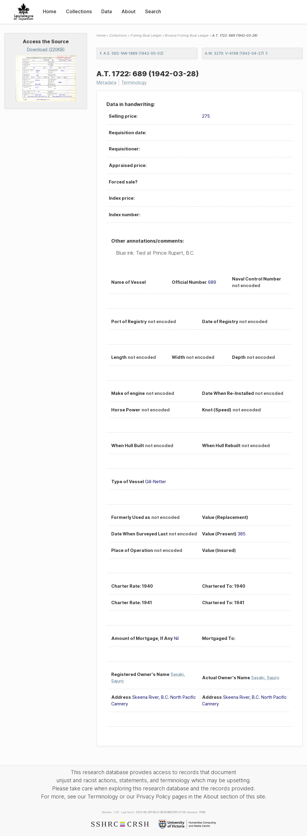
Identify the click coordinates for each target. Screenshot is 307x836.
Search (153, 11)
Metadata (106, 82)
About (128, 11)
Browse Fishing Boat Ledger (187, 35)
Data (106, 11)
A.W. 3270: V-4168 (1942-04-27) (236, 53)
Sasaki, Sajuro (265, 677)
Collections (79, 11)
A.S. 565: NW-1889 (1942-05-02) (131, 53)
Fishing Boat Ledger (146, 35)
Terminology (134, 82)
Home (49, 11)
